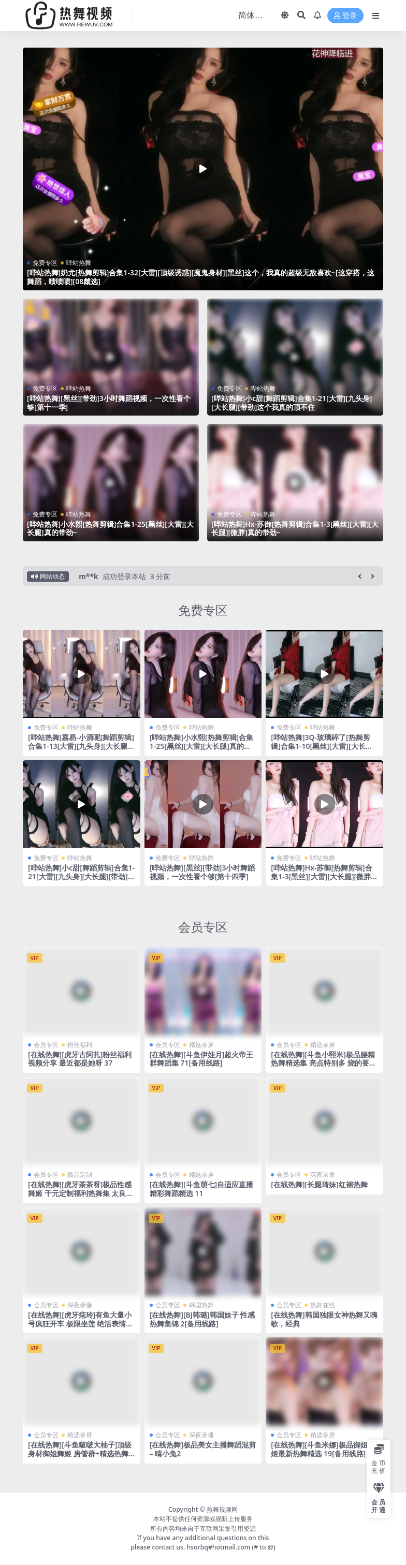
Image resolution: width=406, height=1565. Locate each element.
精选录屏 (201, 1044)
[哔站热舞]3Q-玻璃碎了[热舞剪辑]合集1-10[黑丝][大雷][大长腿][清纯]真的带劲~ (323, 746)
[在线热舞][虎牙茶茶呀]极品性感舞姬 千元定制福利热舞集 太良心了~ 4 (80, 1193)
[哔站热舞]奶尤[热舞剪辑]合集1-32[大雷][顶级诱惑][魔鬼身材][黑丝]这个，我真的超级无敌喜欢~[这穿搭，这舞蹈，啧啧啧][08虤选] (200, 277)
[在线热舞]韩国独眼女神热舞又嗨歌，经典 (324, 1319)
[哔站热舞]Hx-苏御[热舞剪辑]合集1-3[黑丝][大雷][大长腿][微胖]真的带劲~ (295, 528)
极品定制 (79, 1174)
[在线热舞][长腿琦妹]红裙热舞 (319, 1184)
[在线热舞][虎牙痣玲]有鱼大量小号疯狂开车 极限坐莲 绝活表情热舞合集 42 (80, 1323)
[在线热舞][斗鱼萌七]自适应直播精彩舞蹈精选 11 (201, 1188)
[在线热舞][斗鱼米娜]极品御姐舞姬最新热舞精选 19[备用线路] (322, 1449)
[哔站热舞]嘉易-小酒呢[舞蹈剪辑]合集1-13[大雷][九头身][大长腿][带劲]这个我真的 (81, 746)
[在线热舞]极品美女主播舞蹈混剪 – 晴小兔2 (203, 1449)
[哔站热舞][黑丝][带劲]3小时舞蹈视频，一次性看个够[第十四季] (202, 872)
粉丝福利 (79, 1044)
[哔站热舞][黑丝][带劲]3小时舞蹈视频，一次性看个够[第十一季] (109, 402)
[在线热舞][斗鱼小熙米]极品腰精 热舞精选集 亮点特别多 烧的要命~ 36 (323, 1063)
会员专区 (203, 926)
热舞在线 (322, 1305)
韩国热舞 (201, 1305)
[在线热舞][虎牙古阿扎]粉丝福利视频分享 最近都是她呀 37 (80, 1059)
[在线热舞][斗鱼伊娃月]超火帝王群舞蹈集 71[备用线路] (201, 1059)
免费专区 (45, 262)
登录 (345, 16)
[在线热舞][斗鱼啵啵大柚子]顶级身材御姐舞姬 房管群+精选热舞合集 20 (80, 1453)
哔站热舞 (78, 262)
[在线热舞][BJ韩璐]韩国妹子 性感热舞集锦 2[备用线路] (202, 1319)
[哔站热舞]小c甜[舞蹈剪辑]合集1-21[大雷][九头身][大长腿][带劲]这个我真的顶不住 (291, 402)
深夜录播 (322, 1174)
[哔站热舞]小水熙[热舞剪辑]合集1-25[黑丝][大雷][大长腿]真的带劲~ (110, 528)
